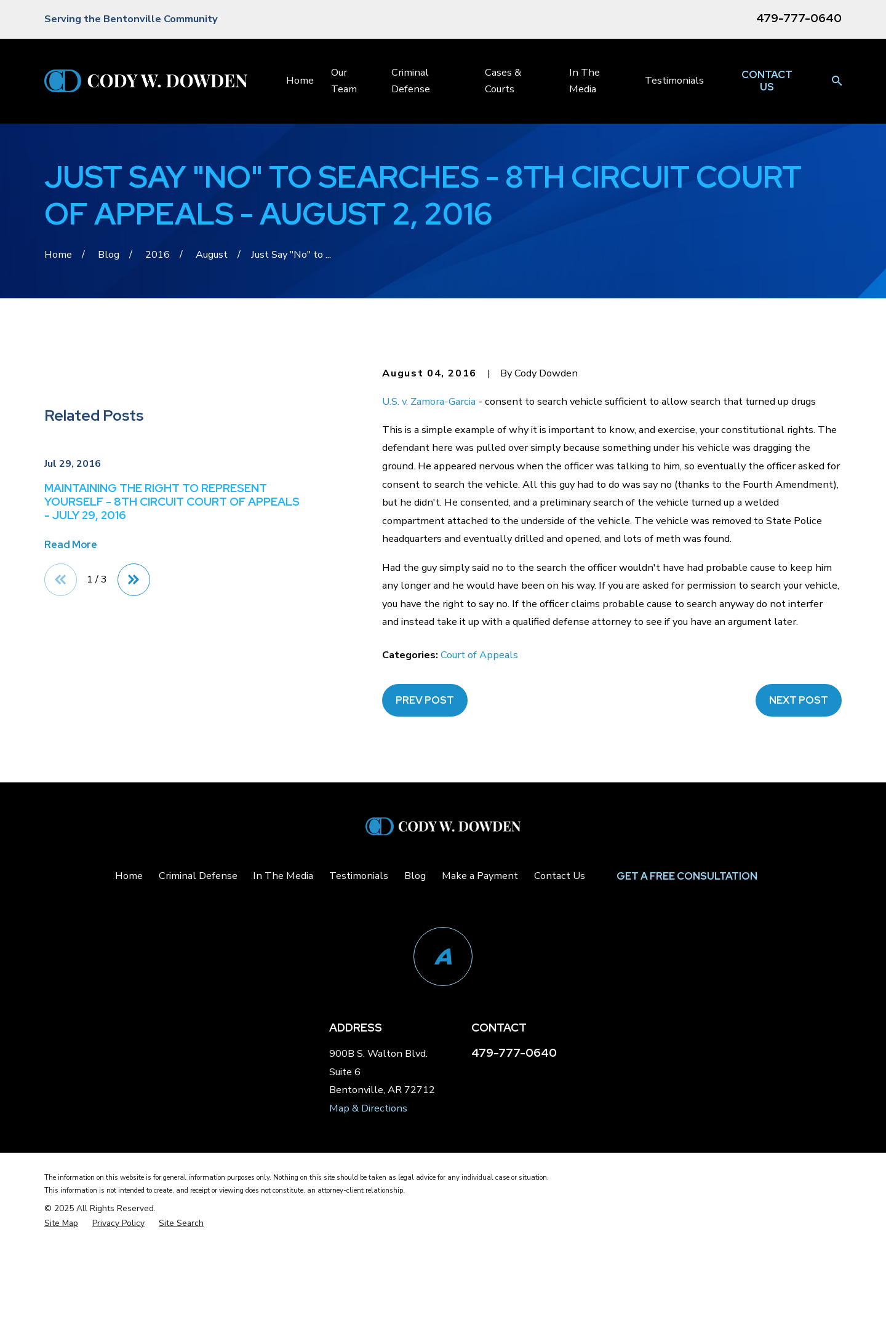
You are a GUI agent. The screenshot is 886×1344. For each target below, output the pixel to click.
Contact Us (766, 80)
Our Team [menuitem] (344, 80)
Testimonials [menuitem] (674, 80)
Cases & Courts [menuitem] (503, 80)
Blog (415, 1014)
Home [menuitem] (300, 80)
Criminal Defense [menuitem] (410, 80)
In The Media (283, 1014)
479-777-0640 (799, 18)
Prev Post (425, 700)
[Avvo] (443, 1094)
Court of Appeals (479, 655)
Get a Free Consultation (687, 1013)
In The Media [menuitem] (584, 80)
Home (129, 1014)
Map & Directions (368, 1246)
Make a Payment (480, 1014)
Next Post (798, 700)
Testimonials (358, 1014)
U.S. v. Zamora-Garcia (429, 401)
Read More (70, 803)
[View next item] (134, 838)
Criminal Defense (198, 1014)
